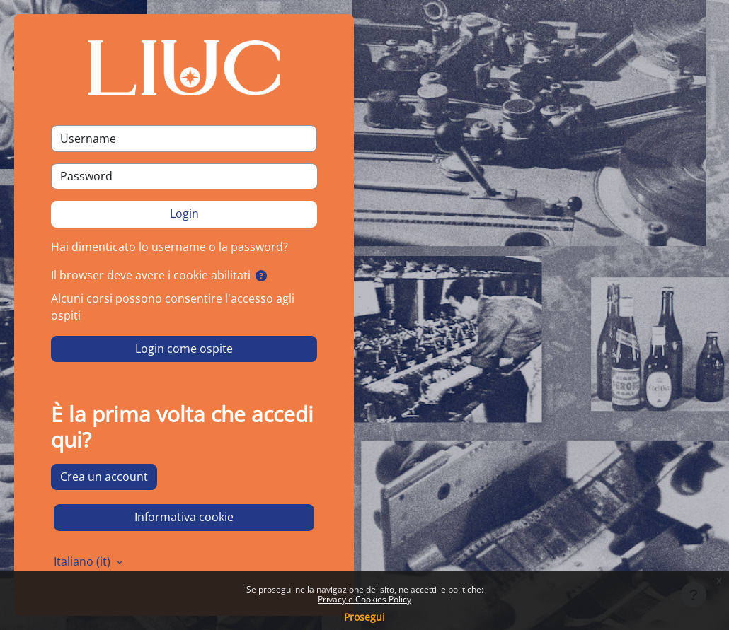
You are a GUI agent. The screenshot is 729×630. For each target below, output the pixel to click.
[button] (261, 276)
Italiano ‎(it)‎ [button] (83, 561)
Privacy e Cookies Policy (364, 599)
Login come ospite (184, 348)
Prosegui (364, 617)
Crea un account (104, 476)
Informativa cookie (184, 517)
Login (184, 213)
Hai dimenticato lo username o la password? (169, 247)
